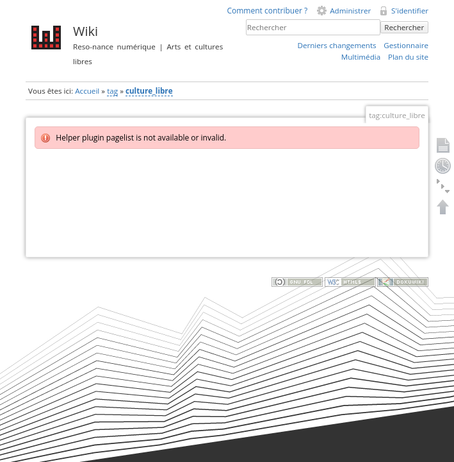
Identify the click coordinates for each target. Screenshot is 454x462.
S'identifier (409, 10)
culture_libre (149, 91)
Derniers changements (336, 45)
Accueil (87, 91)
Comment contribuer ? (267, 10)
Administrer (350, 10)
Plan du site (408, 57)
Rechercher (404, 27)
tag (112, 91)
